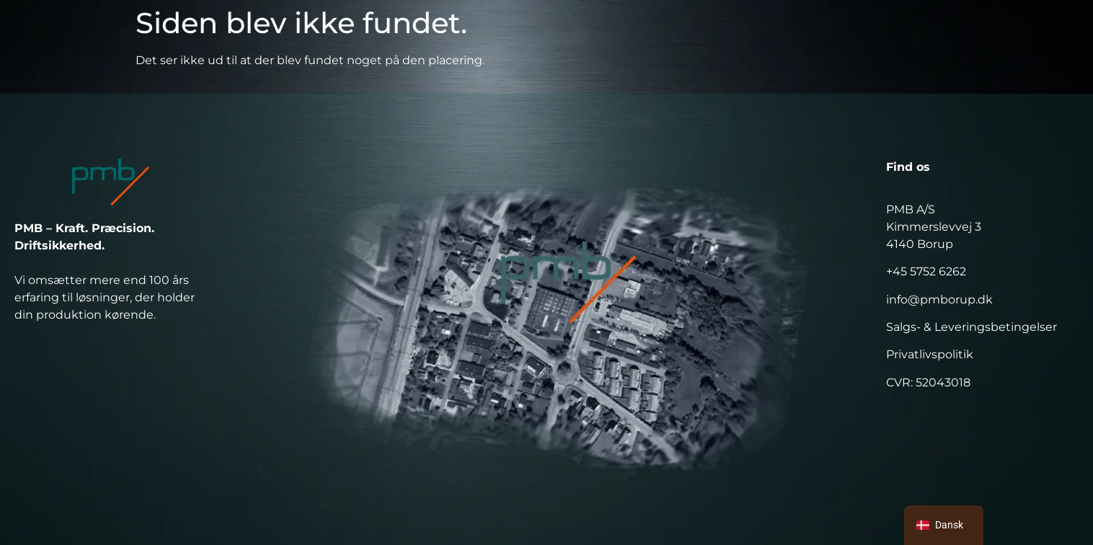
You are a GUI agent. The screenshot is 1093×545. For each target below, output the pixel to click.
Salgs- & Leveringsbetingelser (971, 327)
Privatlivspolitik (929, 354)
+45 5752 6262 (926, 271)
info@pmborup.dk (939, 299)
